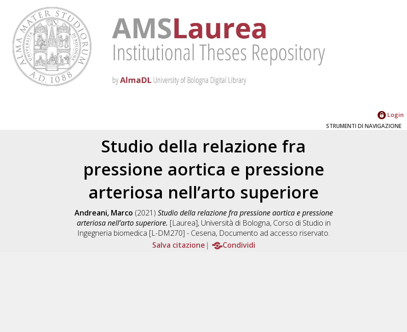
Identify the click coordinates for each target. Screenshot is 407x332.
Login (391, 115)
